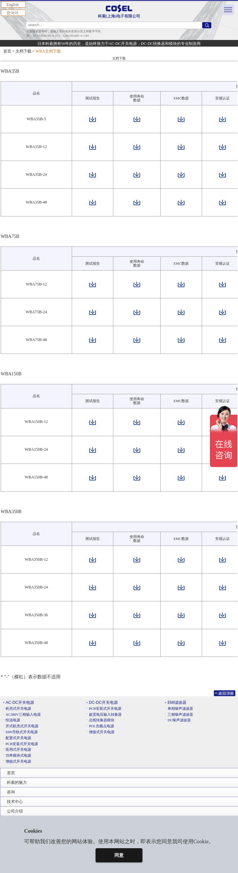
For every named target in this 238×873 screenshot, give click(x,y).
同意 (119, 855)
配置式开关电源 (18, 738)
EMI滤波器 (177, 702)
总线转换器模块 (101, 720)
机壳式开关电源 (18, 708)
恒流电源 (13, 720)
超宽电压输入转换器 (105, 714)
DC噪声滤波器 (179, 720)
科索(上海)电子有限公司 (119, 11)
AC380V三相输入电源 (23, 714)
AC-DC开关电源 (20, 702)
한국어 (13, 13)
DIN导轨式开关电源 (22, 732)
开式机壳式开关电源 (22, 726)
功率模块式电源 (18, 755)
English (13, 4)
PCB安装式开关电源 (22, 744)
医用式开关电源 (18, 749)
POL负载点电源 (101, 726)
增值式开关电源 (18, 761)
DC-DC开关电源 (103, 702)
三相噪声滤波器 (180, 714)
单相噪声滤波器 (180, 708)
